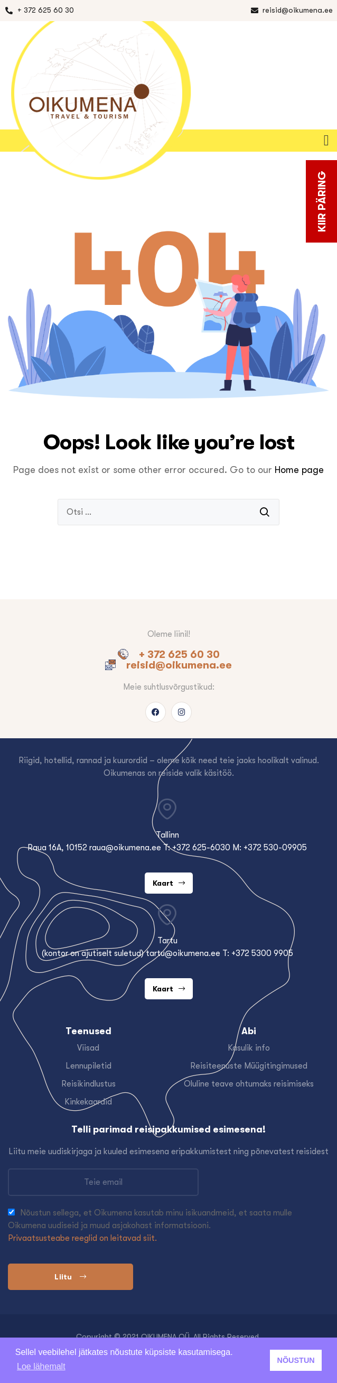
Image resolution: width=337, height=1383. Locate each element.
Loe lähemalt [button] (41, 1366)
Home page (299, 470)
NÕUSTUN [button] (296, 1360)
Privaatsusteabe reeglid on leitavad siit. (82, 1238)
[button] (328, 140)
